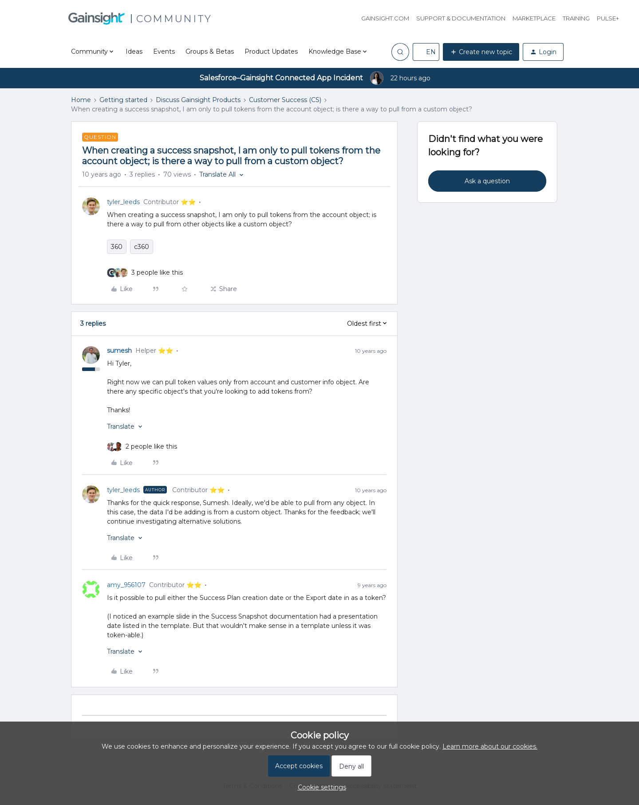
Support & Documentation (460, 18)
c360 (141, 247)
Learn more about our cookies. (489, 746)
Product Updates (271, 51)
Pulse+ (608, 18)
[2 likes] (151, 446)
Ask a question (487, 181)
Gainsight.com (385, 18)
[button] (426, 52)
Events (164, 51)
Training (576, 18)
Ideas (134, 51)
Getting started (123, 100)
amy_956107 (126, 585)
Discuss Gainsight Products (198, 100)
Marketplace (534, 18)
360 (116, 247)
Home (81, 100)
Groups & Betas (209, 51)
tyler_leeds (123, 202)
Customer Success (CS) (285, 100)
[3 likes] (157, 272)
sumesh (119, 351)
